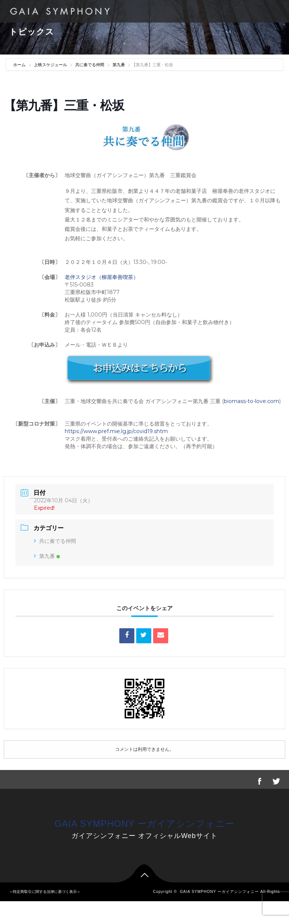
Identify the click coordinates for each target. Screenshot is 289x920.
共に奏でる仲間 (89, 64)
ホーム (20, 64)
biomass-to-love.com (251, 401)
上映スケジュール (50, 64)
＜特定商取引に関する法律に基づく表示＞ (45, 892)
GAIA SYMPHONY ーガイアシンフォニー (144, 823)
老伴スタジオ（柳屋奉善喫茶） (101, 277)
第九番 (119, 64)
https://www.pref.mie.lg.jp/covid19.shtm (116, 431)
